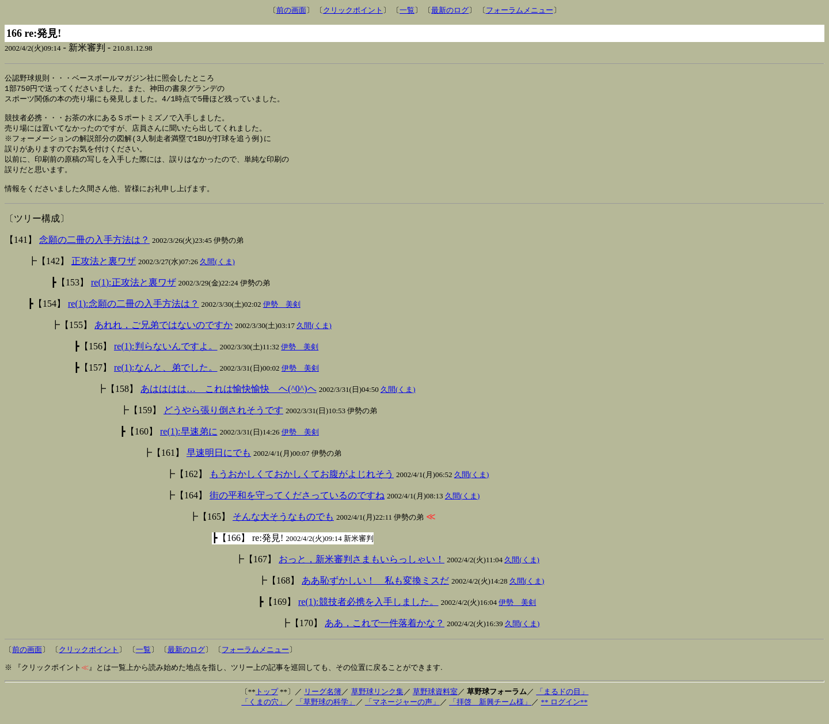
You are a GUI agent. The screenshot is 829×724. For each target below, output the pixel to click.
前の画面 (291, 10)
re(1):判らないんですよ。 (166, 355)
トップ (267, 700)
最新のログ (450, 10)
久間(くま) (217, 270)
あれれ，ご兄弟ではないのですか (163, 334)
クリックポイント (353, 10)
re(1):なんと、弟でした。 (166, 377)
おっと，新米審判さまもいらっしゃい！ (361, 568)
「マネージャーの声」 (402, 711)
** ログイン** (564, 711)
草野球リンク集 (377, 700)
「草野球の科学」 (326, 711)
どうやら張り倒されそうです (223, 419)
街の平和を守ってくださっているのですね (297, 504)
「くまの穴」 (263, 711)
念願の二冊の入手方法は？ (94, 249)
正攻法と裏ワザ (103, 270)
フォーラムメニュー (519, 10)
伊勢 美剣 (282, 313)
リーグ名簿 (322, 700)
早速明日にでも (219, 462)
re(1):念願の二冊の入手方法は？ (133, 313)
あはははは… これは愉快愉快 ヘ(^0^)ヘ (228, 398)
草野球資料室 (435, 700)
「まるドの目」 (562, 700)
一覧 (407, 10)
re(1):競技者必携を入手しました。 (368, 611)
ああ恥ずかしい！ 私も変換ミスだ (375, 590)
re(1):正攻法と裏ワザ (133, 291)
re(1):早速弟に (189, 440)
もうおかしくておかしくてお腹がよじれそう (302, 483)
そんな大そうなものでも (283, 526)
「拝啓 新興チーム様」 (490, 711)
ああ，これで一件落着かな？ (384, 632)
